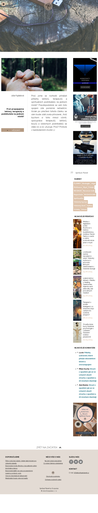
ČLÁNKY (77, 183)
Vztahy (77, 209)
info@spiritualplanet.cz (81, 471)
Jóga (93, 183)
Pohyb (91, 187)
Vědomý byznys (80, 201)
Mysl (85, 187)
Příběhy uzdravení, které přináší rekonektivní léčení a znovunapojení (87, 357)
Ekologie (86, 183)
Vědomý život (79, 205)
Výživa (89, 205)
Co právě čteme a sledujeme (53, 461)
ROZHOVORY (89, 194)
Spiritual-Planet (82, 173)
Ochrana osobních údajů (53, 478)
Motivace (78, 187)
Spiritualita (78, 198)
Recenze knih (88, 191)
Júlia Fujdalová (17, 96)
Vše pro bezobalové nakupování (16, 474)
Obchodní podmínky (53, 474)
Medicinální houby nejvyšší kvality (16, 476)
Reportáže (78, 194)
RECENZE (78, 191)
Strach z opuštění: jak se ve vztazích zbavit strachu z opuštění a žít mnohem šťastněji (87, 373)
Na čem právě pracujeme (53, 459)
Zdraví (84, 209)
